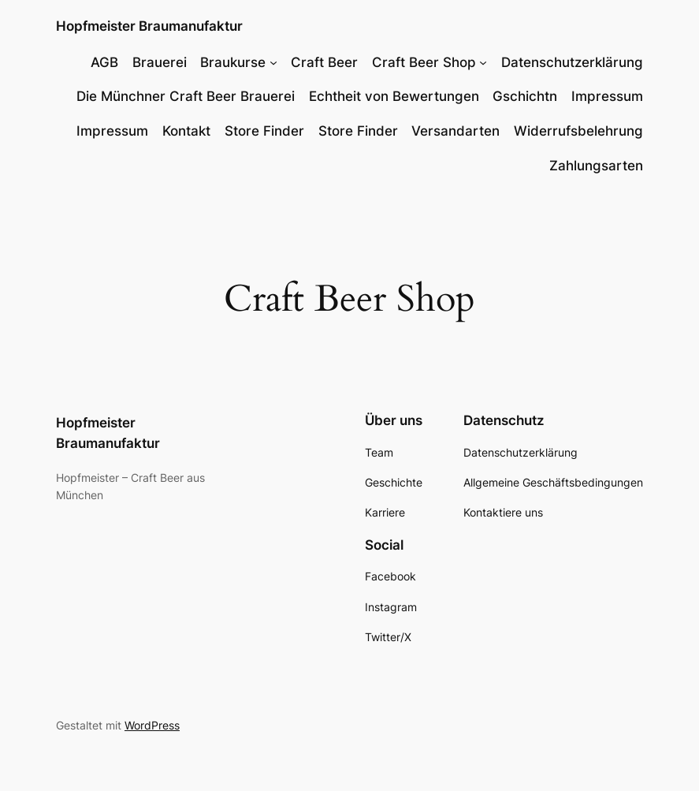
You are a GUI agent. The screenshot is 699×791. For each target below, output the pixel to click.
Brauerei (159, 62)
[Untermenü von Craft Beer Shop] (483, 62)
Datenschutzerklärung (572, 62)
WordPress (152, 725)
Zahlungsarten (596, 165)
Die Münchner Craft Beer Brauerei (185, 96)
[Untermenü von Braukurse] (273, 62)
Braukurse (233, 62)
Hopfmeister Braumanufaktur (149, 25)
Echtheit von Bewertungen (394, 96)
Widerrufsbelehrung (578, 131)
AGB (104, 62)
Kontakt (186, 131)
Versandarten (455, 131)
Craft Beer (324, 62)
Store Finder (264, 131)
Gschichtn (525, 96)
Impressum (607, 96)
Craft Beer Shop (424, 62)
